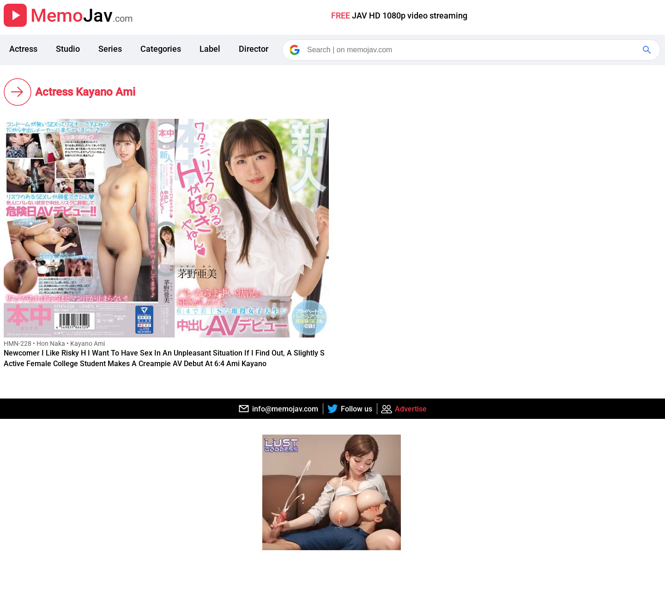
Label (210, 49)
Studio (68, 49)
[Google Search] (648, 50)
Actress (23, 49)
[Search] (472, 50)
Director (253, 49)
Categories (160, 49)
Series (110, 49)
